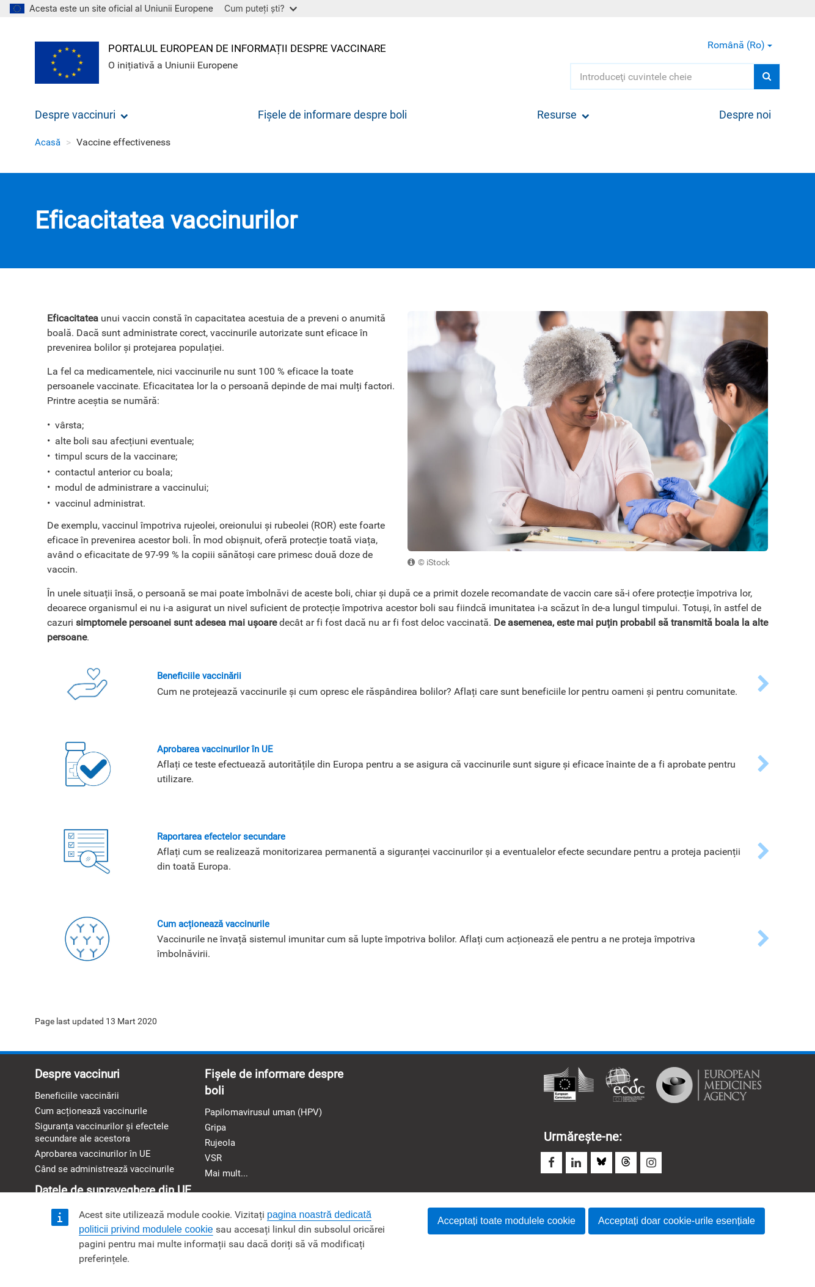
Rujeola (221, 1149)
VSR (214, 1166)
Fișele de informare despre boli (332, 114)
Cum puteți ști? (260, 8)
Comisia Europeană (569, 1088)
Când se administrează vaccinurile (109, 1177)
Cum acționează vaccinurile (94, 1116)
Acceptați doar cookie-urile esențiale (676, 1221)
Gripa (216, 1133)
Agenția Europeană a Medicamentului (708, 1088)
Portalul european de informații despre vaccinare (258, 46)
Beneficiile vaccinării (79, 1100)
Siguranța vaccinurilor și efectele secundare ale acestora (105, 1138)
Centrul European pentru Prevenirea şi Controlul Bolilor (625, 1088)
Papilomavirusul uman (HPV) (268, 1117)
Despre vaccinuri (81, 114)
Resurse (563, 114)
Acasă (48, 142)
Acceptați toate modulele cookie (506, 1221)
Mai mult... (227, 1181)
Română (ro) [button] (739, 45)
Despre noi (745, 114)
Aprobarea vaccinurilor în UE (95, 1161)
